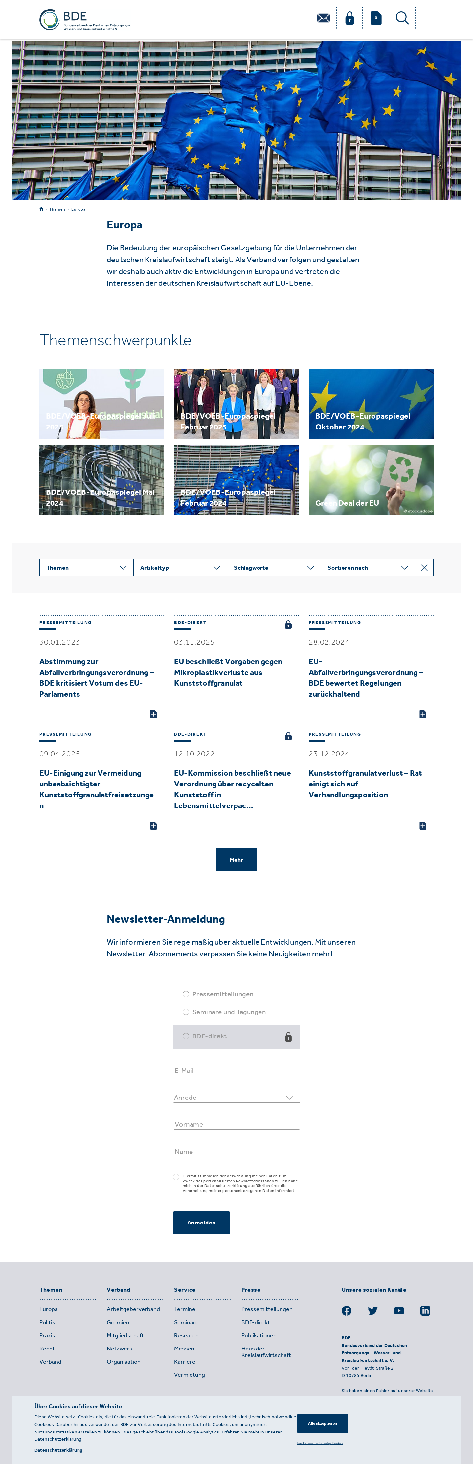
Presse (250, 1290)
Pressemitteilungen (223, 994)
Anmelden (201, 1222)
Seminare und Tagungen (229, 1012)
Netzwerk (119, 1348)
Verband (118, 1290)
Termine (184, 1309)
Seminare (186, 1322)
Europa (78, 209)
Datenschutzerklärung (58, 1450)
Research (186, 1335)
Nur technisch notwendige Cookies (320, 1443)
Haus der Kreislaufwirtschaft (266, 1352)
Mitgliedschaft (125, 1335)
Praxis (47, 1335)
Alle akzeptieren (322, 1423)
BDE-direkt (209, 1036)
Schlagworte (251, 567)
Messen (184, 1348)
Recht (47, 1348)
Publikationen (259, 1335)
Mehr (236, 859)
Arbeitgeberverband (133, 1309)
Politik (47, 1322)
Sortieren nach (348, 567)
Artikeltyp (154, 567)
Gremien (118, 1322)
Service (185, 1290)
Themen (57, 209)
